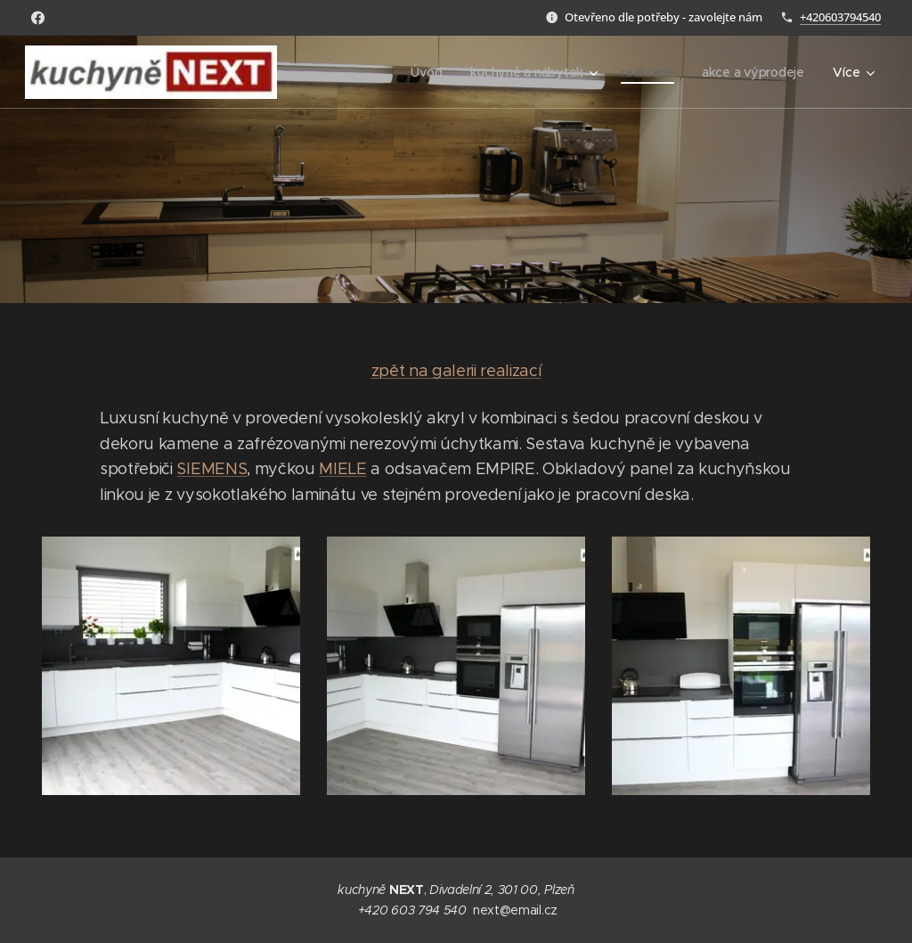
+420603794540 (840, 17)
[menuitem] (427, 72)
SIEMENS (211, 469)
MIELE (342, 469)
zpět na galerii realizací (456, 371)
